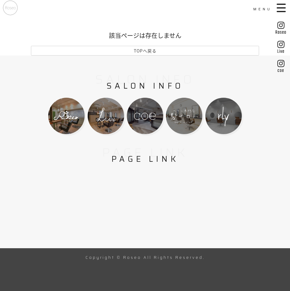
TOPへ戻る (145, 51)
